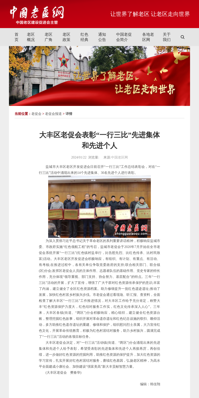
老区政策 (66, 37)
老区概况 (31, 37)
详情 (69, 114)
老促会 (36, 114)
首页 (16, 37)
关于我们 (167, 37)
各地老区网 (148, 37)
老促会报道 (53, 114)
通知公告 (102, 37)
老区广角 (48, 37)
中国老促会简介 (124, 37)
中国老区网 (119, 157)
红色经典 (84, 37)
